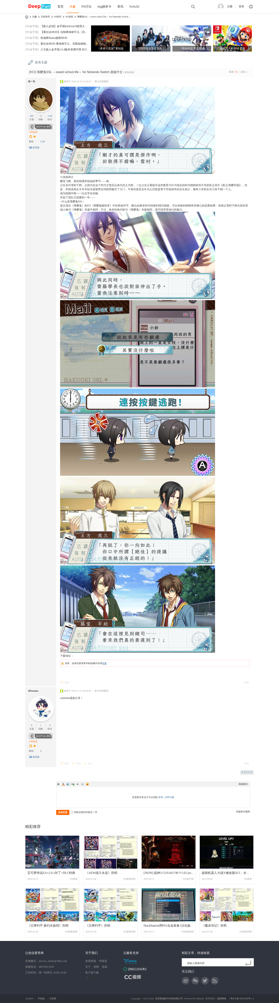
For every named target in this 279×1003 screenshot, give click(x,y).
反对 (90, 763)
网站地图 (92, 977)
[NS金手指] (32, 26)
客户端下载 (92, 972)
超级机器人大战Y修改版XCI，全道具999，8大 (233, 872)
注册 (229, 6)
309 (31, 116)
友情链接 (90, 961)
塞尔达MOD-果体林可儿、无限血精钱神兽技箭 (68, 43)
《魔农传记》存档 (214, 925)
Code (82, 784)
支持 (78, 763)
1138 (49, 116)
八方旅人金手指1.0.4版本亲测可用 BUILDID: (67, 49)
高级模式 (243, 784)
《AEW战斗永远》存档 (101, 872)
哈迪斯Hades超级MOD (53, 37)
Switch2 (134, 6)
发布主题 (41, 62)
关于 (88, 966)
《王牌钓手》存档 (97, 925)
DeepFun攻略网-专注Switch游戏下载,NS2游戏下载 (26, 17)
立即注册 (169, 797)
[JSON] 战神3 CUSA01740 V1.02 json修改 (171, 872)
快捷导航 (251, 6)
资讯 (120, 6)
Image (68, 784)
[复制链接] (129, 72)
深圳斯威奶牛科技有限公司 (169, 998)
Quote (78, 784)
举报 (246, 682)
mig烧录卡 (104, 6)
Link (73, 784)
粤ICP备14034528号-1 (241, 998)
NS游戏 (69, 16)
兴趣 (72, 6)
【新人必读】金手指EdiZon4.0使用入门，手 (66, 26)
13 (41, 116)
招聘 (96, 966)
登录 (241, 6)
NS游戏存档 (129, 879)
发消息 (36, 147)
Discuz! (200, 998)
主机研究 (45, 16)
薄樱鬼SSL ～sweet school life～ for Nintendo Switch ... (104, 16)
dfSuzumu (33, 690)
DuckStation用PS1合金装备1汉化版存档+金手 (174, 925)
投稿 (104, 966)
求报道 (103, 961)
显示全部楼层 (101, 81)
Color (63, 784)
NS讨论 (86, 6)
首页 (60, 6)
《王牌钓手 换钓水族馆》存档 (47, 925)
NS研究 (57, 16)
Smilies (87, 784)
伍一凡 (31, 81)
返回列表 (248, 772)
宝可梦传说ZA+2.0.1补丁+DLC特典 (51, 872)
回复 (104, 663)
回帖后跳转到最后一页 (84, 812)
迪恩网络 (221, 998)
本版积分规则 (243, 811)
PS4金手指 (188, 879)
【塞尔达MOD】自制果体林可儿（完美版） (66, 32)
